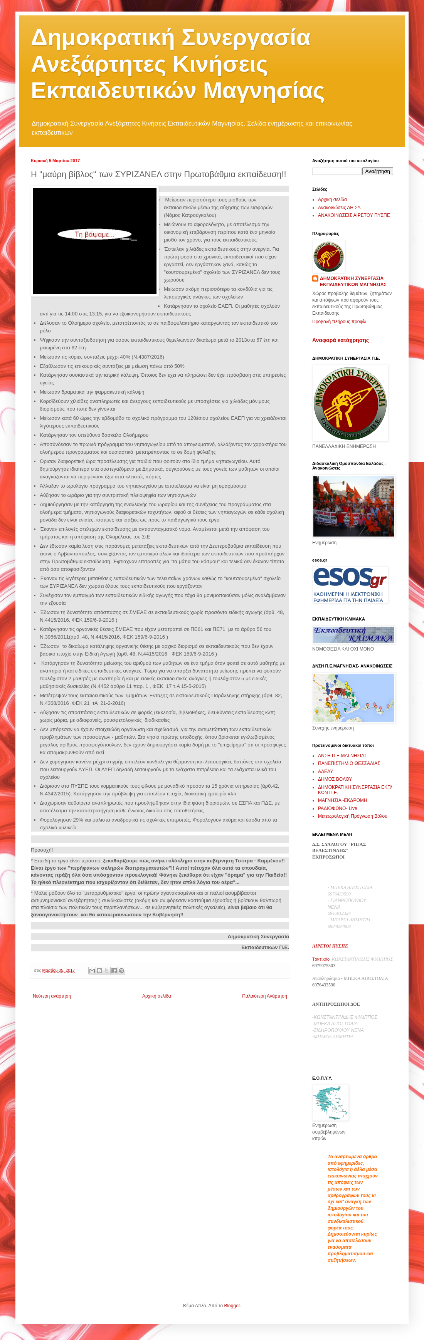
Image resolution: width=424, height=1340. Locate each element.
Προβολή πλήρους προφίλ (339, 321)
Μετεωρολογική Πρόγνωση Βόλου (352, 816)
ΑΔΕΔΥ (325, 771)
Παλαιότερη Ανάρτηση (264, 996)
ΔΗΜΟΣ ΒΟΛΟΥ (335, 779)
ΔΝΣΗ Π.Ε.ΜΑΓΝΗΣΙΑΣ (342, 755)
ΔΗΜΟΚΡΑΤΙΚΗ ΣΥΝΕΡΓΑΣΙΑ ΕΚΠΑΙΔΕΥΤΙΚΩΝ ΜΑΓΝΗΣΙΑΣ (353, 282)
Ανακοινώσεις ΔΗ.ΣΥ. (339, 207)
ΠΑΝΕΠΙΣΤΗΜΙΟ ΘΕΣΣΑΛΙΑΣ (349, 763)
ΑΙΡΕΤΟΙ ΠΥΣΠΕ (330, 946)
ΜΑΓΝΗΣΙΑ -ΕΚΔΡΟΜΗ (342, 800)
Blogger (232, 1305)
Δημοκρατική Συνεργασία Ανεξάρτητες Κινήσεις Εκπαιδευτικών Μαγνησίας (178, 63)
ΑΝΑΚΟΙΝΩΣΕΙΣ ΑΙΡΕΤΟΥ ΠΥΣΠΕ (354, 215)
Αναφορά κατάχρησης (340, 340)
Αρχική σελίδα (156, 996)
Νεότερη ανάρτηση (52, 996)
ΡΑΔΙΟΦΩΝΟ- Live (337, 808)
